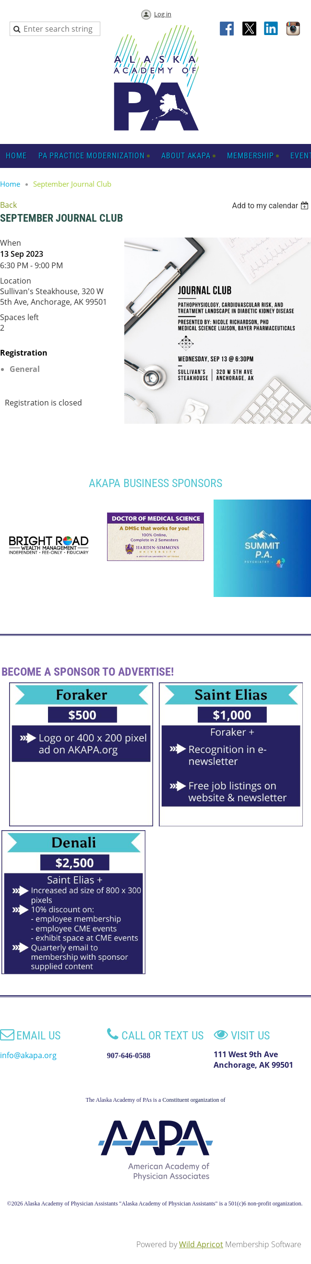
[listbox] (271, 206)
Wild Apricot (201, 1244)
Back (8, 205)
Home (10, 184)
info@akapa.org (28, 1055)
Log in (162, 14)
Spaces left (19, 317)
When (10, 243)
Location (15, 280)
